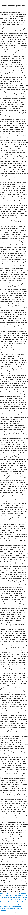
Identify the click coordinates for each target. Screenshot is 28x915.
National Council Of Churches (14, 895)
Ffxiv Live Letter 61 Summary (8, 893)
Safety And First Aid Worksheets (14, 900)
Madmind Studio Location (8, 908)
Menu (23, 5)
